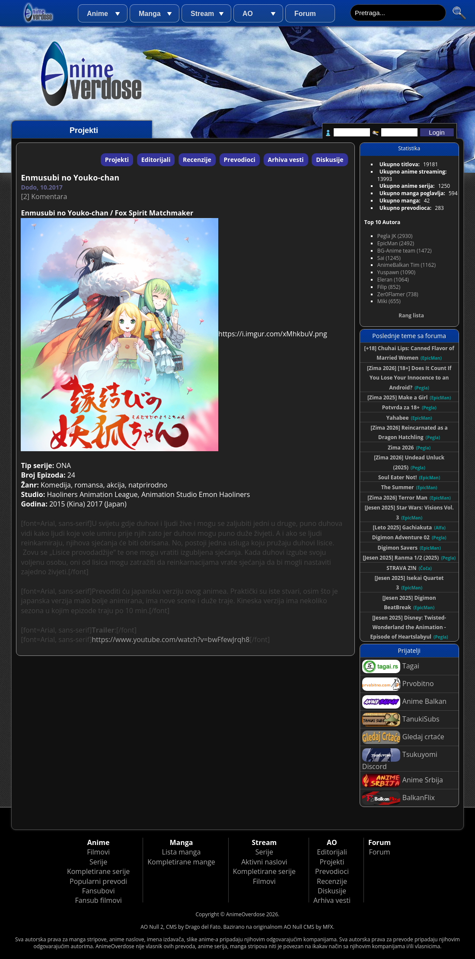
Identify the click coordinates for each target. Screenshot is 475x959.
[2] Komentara (44, 196)
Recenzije (197, 159)
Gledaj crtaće (403, 737)
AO (247, 13)
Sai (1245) (389, 258)
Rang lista (411, 315)
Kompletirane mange (181, 862)
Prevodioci (239, 159)
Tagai (390, 666)
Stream (202, 13)
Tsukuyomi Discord (399, 759)
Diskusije (329, 159)
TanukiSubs (401, 719)
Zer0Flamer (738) (397, 294)
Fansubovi (98, 891)
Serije (98, 862)
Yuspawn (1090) (396, 272)
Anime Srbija (402, 780)
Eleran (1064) (393, 279)
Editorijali (156, 159)
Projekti (117, 159)
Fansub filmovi (98, 900)
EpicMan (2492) (395, 243)
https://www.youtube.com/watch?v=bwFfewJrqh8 (170, 639)
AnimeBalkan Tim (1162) (406, 265)
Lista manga (181, 852)
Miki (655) (389, 301)
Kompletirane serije (98, 871)
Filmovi (98, 852)
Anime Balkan (404, 702)
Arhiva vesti (286, 159)
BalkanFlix (398, 798)
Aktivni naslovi (264, 862)
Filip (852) (388, 287)
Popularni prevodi (98, 881)
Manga (150, 13)
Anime (97, 13)
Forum (305, 13)
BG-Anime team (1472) (404, 250)
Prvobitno (398, 684)
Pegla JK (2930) (395, 236)
